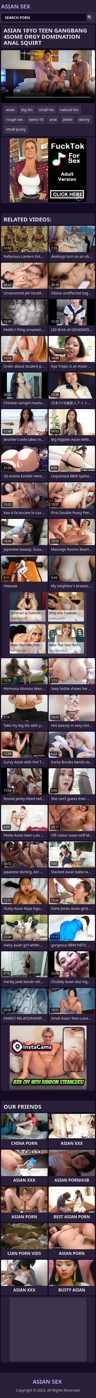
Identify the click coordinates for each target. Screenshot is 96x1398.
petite (67, 119)
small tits (46, 109)
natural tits (69, 109)
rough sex (14, 119)
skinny (84, 119)
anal (53, 119)
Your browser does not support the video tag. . (48, 76)
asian (10, 109)
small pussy (16, 129)
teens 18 (36, 119)
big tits (27, 109)
